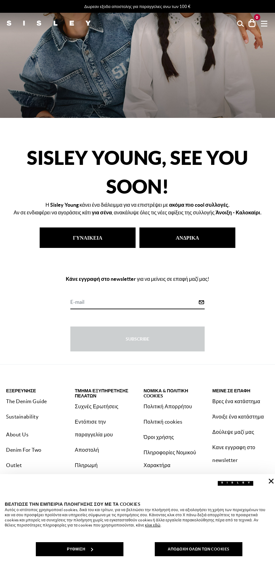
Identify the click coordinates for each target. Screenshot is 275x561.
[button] (240, 23)
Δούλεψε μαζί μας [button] (233, 432)
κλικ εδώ (153, 525)
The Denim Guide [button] (26, 401)
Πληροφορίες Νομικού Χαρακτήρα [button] (170, 459)
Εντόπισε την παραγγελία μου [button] (94, 428)
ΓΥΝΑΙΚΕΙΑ (87, 238)
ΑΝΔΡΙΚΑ (187, 238)
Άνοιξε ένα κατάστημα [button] (238, 416)
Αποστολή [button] (87, 450)
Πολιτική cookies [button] (163, 422)
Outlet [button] (14, 465)
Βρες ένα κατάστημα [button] (236, 401)
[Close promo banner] (271, 6)
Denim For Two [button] (24, 450)
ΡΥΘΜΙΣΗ (80, 549)
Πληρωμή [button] (86, 465)
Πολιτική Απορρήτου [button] (168, 406)
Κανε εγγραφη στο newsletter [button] (233, 453)
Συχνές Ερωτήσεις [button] (96, 406)
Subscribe (137, 339)
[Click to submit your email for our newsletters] (201, 302)
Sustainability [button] (22, 416)
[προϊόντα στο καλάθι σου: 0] (252, 23)
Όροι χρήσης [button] (159, 437)
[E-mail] (134, 303)
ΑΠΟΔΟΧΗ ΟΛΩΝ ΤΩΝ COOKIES (198, 549)
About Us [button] (17, 434)
